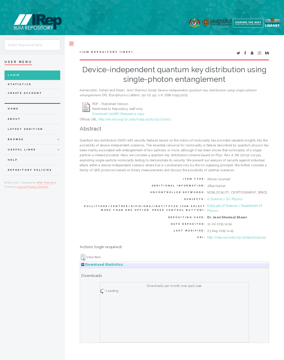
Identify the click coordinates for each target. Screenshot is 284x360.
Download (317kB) (105, 114)
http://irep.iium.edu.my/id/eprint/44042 (236, 237)
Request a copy (132, 114)
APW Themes (45, 182)
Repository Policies (30, 170)
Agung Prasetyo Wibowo (33, 186)
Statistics (20, 84)
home (13, 108)
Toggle (71, 43)
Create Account (25, 93)
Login (14, 75)
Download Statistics (102, 264)
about (14, 119)
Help (12, 160)
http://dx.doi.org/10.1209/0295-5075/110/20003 (135, 119)
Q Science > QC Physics (225, 199)
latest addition (25, 129)
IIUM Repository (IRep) (106, 52)
